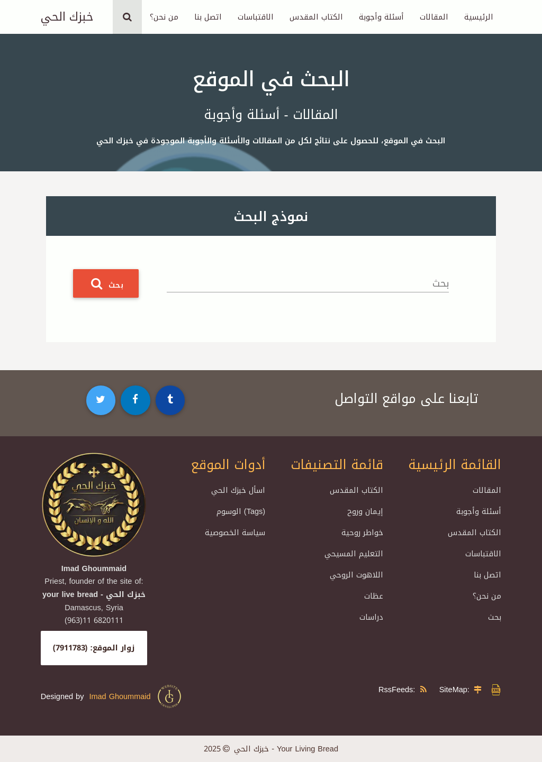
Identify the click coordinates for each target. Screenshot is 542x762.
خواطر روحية (362, 532)
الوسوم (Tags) (240, 511)
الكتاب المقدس (316, 17)
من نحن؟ (164, 17)
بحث (440, 284)
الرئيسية (478, 17)
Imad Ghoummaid (135, 696)
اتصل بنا (208, 17)
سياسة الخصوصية (235, 532)
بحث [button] (105, 283)
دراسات (371, 617)
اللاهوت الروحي (356, 574)
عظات (373, 596)
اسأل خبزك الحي (238, 490)
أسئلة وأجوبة (381, 17)
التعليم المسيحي (353, 553)
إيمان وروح (365, 511)
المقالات (434, 17)
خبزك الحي (67, 17)
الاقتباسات (256, 17)
